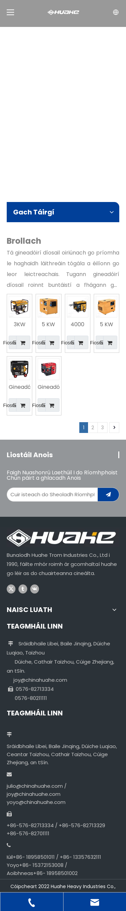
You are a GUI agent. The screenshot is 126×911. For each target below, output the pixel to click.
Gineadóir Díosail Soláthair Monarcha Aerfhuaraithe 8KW (19, 387)
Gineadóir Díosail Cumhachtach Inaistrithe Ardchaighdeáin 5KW (48, 387)
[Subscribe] (108, 494)
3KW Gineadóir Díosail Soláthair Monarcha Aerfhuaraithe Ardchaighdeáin (19, 325)
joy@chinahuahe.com (40, 679)
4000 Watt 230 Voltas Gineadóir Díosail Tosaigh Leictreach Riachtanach (77, 325)
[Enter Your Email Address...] (50, 494)
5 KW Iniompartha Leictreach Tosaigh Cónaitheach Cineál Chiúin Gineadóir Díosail (48, 325)
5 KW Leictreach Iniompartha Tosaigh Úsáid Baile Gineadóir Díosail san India (106, 325)
